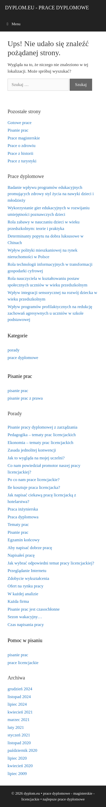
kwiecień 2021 (20, 712)
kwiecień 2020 (20, 765)
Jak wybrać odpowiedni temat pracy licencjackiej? (51, 563)
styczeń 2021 (19, 735)
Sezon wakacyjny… (25, 616)
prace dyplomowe (23, 357)
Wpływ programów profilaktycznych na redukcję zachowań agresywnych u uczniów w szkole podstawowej (50, 313)
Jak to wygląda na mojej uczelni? (36, 458)
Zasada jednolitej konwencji (32, 450)
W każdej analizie (23, 593)
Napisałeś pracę (21, 555)
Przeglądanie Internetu (27, 570)
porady (13, 350)
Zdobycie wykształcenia (28, 578)
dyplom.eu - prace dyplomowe (47, 7)
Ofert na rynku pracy (25, 586)
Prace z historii (20, 153)
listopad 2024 (19, 696)
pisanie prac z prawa (25, 398)
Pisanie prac (18, 130)
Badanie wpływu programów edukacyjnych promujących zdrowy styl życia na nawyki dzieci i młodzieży (51, 194)
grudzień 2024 (20, 688)
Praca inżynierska (23, 509)
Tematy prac (18, 524)
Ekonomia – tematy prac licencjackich (40, 442)
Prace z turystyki (22, 161)
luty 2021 (16, 727)
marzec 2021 (19, 719)
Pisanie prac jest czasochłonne (34, 609)
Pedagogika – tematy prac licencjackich (42, 434)
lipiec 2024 (17, 704)
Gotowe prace (20, 122)
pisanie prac (18, 390)
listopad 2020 (19, 742)
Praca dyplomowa (23, 517)
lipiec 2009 (17, 773)
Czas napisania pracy (26, 624)
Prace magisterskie (24, 138)
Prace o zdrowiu (21, 145)
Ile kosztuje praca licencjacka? (34, 487)
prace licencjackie (23, 662)
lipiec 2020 (17, 758)
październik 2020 (22, 750)
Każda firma (18, 601)
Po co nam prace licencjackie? (34, 479)
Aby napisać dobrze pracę (30, 547)
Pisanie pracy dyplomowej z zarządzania (42, 427)
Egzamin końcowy (24, 539)
